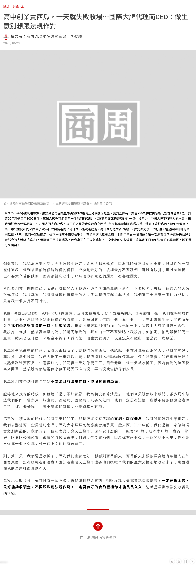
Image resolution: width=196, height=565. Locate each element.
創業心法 (19, 7)
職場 (6, 7)
